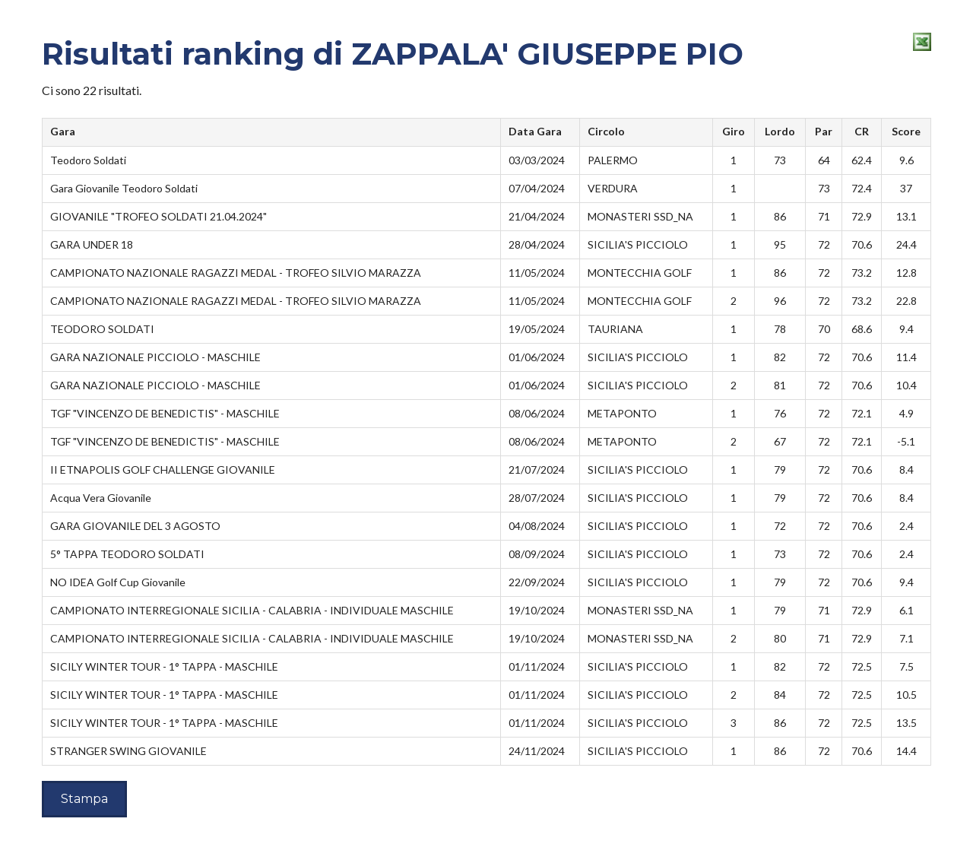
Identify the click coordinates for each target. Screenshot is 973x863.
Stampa (84, 799)
